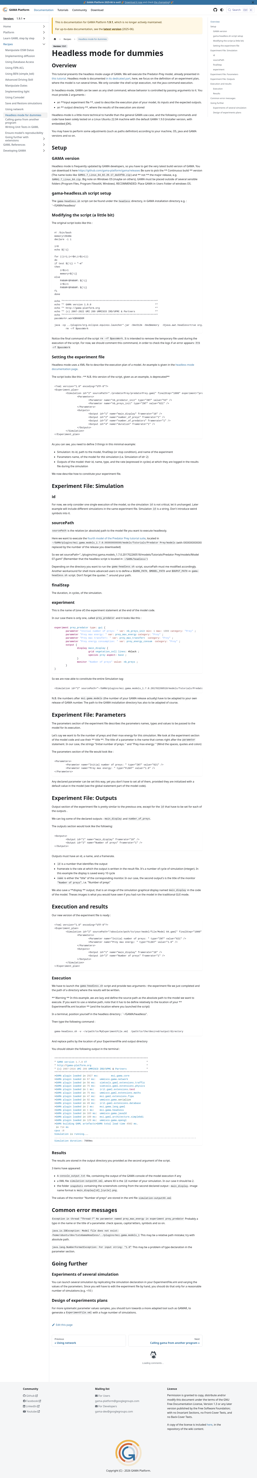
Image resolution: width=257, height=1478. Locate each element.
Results (216, 93)
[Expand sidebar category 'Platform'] (44, 32)
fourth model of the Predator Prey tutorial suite (117, 538)
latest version (112, 29)
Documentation (43, 10)
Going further (217, 102)
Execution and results (220, 83)
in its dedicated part (118, 78)
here (209, 1424)
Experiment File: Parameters (224, 74)
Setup (213, 26)
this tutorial (59, 78)
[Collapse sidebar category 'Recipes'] (44, 44)
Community (79, 10)
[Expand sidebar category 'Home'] (44, 26)
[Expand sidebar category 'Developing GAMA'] (44, 150)
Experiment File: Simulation (223, 50)
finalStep (217, 64)
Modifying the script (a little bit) (228, 40)
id (214, 55)
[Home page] (55, 39)
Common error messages (222, 98)
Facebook (32, 1401)
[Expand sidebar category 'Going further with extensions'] (44, 138)
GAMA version (220, 31)
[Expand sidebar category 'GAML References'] (44, 144)
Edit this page (62, 1325)
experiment (218, 69)
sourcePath (218, 59)
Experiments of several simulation (229, 107)
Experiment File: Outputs (222, 79)
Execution (218, 88)
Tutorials (62, 10)
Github (30, 1396)
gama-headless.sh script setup (228, 35)
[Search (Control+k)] (240, 10)
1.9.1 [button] (19, 18)
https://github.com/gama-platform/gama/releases (109, 170)
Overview (215, 21)
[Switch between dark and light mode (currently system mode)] (221, 9)
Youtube (31, 1411)
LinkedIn (31, 1406)
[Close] (253, 2)
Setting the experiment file (226, 45)
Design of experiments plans (227, 112)
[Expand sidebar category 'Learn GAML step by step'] (44, 38)
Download (97, 10)
